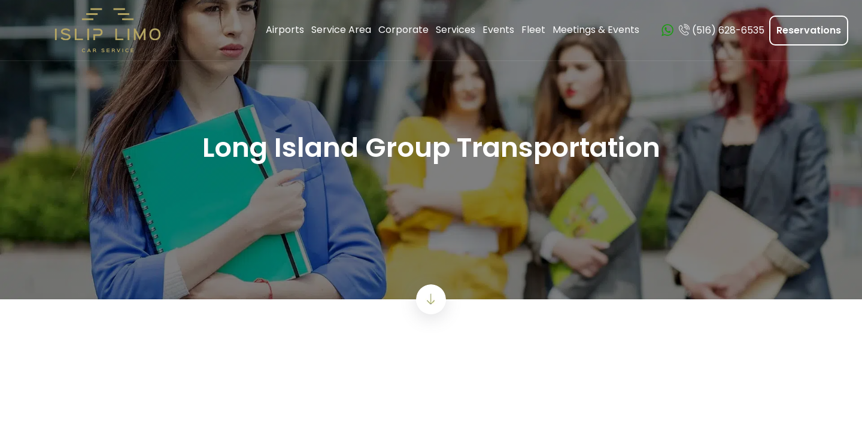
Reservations (808, 30)
